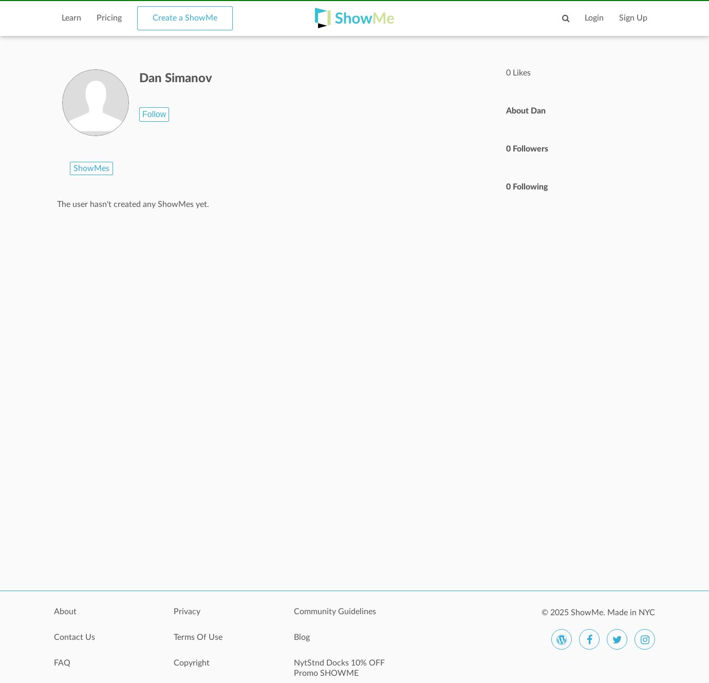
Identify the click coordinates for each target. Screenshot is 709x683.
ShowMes (91, 168)
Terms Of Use (198, 637)
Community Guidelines (335, 612)
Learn (71, 18)
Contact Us (74, 637)
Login (594, 18)
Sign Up (633, 18)
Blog (302, 637)
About (65, 612)
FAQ (62, 663)
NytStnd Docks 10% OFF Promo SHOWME (339, 668)
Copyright (192, 663)
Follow (154, 114)
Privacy (187, 612)
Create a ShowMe (185, 18)
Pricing (109, 18)
